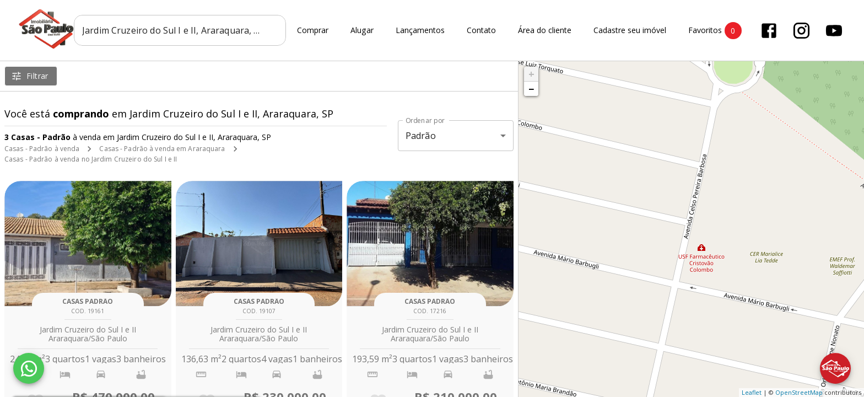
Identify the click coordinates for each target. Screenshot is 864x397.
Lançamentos (420, 30)
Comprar (312, 30)
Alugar (362, 30)
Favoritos (715, 30)
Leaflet (752, 392)
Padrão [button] (421, 136)
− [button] (531, 88)
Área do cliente (544, 30)
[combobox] (180, 30)
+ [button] (531, 74)
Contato (481, 30)
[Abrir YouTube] (834, 30)
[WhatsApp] (28, 368)
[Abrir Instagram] (801, 30)
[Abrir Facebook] (769, 30)
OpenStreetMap (799, 392)
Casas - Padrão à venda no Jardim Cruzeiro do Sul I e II (90, 159)
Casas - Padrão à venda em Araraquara (162, 148)
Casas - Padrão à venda (41, 148)
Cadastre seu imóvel (629, 30)
